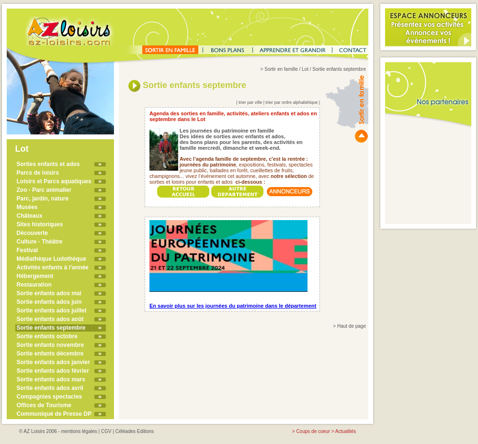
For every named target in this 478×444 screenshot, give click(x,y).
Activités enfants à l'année (53, 267)
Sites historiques (40, 224)
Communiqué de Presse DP (54, 414)
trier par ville (250, 102)
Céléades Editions (134, 431)
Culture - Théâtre (40, 241)
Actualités (345, 431)
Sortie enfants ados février (53, 370)
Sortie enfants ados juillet (52, 310)
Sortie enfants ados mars (51, 379)
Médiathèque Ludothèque (51, 258)
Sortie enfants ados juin (49, 302)
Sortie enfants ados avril (50, 388)
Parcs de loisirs (38, 172)
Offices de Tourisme (44, 405)
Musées (27, 207)
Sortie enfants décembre (50, 353)
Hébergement (35, 276)
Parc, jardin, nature (43, 198)
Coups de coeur (313, 431)
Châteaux (30, 215)
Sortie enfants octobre (47, 336)
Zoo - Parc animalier (44, 190)
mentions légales (79, 431)
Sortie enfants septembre (51, 327)
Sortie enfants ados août (50, 319)
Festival (27, 250)
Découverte (32, 233)
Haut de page (351, 326)
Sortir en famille (280, 69)
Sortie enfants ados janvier (53, 362)
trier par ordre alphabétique (292, 102)
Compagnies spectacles (49, 396)
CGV (106, 431)
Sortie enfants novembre (50, 345)
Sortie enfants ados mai (49, 293)
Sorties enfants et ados (48, 164)
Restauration (34, 284)
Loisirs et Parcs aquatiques (54, 181)
